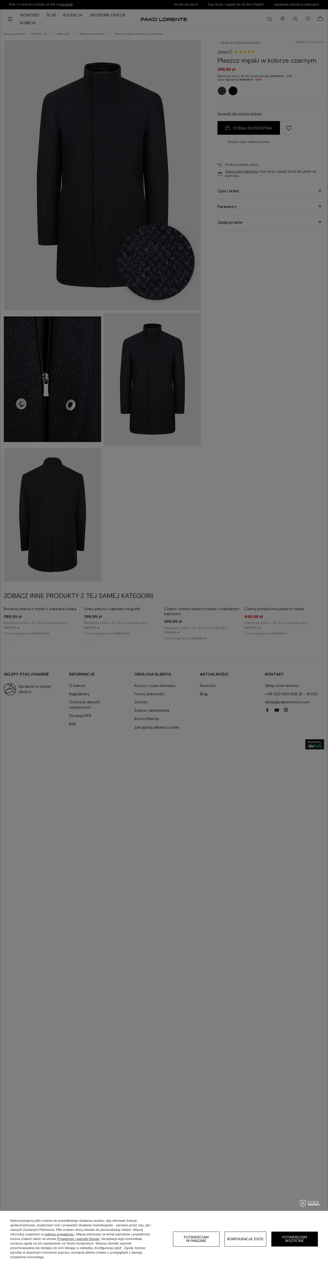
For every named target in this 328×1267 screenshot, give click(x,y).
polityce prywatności (59, 1234)
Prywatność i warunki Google (78, 1239)
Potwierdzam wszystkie (294, 1239)
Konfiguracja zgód (245, 1239)
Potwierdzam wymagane (196, 1239)
